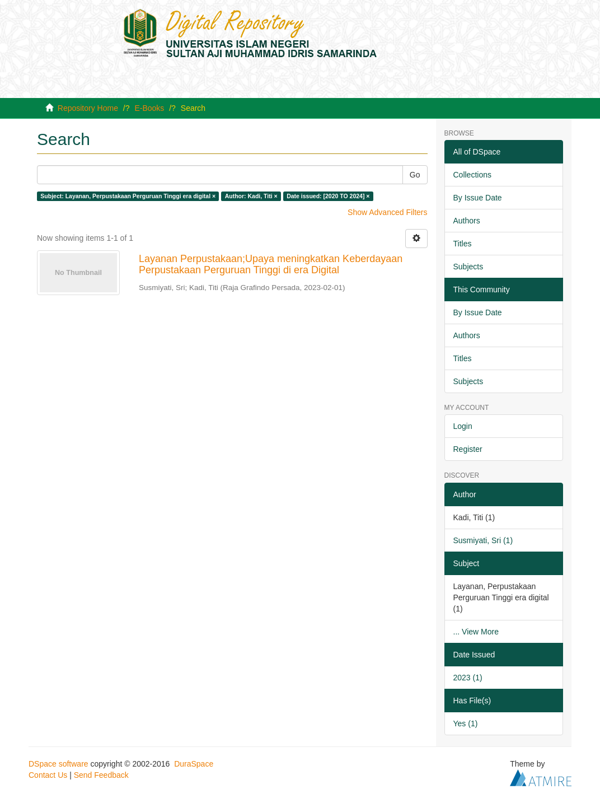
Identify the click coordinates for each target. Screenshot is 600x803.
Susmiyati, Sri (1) (483, 540)
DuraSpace (193, 763)
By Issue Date (477, 197)
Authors (466, 220)
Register (467, 449)
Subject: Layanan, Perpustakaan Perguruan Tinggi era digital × (127, 196)
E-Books (149, 108)
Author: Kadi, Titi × (251, 196)
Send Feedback (101, 775)
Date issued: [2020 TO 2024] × (328, 196)
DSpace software (58, 763)
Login (462, 426)
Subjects (468, 266)
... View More (476, 631)
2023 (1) (467, 677)
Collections (472, 174)
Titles (462, 243)
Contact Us (48, 775)
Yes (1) (465, 723)
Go (415, 174)
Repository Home (88, 108)
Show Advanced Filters (387, 212)
